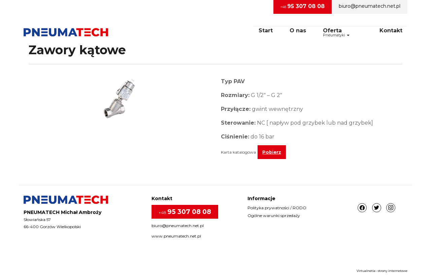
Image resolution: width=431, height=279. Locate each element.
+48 (302, 6)
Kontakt (390, 30)
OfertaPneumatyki (336, 32)
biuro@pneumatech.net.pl (369, 6)
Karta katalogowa (238, 152)
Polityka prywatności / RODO (276, 207)
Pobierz (271, 152)
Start (266, 30)
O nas (298, 30)
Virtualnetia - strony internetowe (382, 271)
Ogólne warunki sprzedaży (273, 215)
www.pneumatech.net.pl (176, 236)
